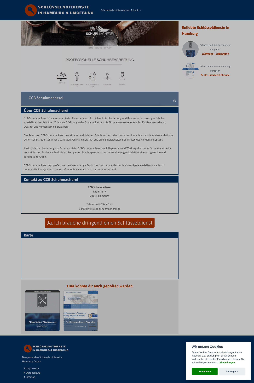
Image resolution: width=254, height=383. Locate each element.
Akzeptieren (204, 371)
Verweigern (232, 371)
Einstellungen (227, 362)
